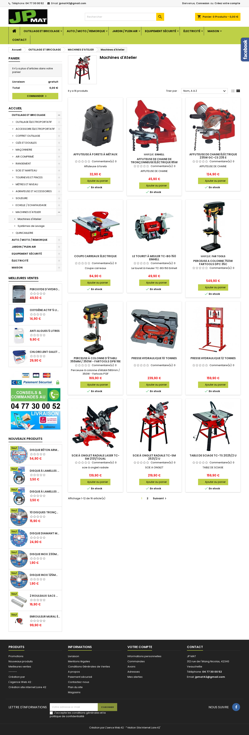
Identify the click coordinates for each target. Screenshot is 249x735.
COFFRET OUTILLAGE (28, 136)
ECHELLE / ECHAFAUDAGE (31, 205)
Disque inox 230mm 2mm (45, 554)
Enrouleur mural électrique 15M (45, 616)
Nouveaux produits (25, 438)
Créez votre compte (227, 3)
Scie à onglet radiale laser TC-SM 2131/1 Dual (95, 457)
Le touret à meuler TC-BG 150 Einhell (154, 257)
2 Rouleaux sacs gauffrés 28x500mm (45, 595)
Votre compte (139, 647)
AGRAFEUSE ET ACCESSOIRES (34, 191)
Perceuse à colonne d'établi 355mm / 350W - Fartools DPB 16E (95, 359)
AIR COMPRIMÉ (25, 156)
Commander (37, 96)
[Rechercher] (124, 17)
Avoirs (131, 666)
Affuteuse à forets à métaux (95, 154)
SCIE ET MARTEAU (26, 170)
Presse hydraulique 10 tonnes (154, 358)
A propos (74, 672)
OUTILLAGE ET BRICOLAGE (41, 31)
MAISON (213, 31)
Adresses (133, 672)
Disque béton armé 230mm (45, 450)
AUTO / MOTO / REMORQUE (86, 31)
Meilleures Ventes (23, 278)
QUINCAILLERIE (24, 233)
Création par (17, 677)
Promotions (16, 656)
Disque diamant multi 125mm (45, 533)
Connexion (202, 3)
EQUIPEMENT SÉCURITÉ (160, 31)
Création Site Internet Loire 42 (142, 727)
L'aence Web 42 (114, 727)
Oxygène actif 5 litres (45, 310)
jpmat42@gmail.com (72, 3)
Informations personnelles (144, 656)
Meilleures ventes (20, 666)
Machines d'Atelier (29, 219)
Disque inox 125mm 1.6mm (45, 575)
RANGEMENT (23, 163)
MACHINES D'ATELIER (28, 212)
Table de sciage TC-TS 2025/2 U (213, 455)
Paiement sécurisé (80, 677)
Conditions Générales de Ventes (89, 666)
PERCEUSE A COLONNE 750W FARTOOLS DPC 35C (213, 262)
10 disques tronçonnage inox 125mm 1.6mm (45, 512)
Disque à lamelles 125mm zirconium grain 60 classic (45, 491)
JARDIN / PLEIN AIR (125, 31)
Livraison (73, 656)
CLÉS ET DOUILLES (26, 143)
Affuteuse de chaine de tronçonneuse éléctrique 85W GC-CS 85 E (154, 162)
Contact (19, 40)
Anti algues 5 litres (45, 330)
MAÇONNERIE (24, 150)
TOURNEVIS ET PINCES (29, 177)
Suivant (160, 498)
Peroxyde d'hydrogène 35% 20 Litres (45, 289)
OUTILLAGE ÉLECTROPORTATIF (34, 122)
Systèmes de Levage (31, 226)
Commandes (136, 661)
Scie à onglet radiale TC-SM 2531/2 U (154, 457)
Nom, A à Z (205, 91)
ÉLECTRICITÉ (191, 31)
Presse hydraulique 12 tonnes (213, 358)
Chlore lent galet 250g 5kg (45, 351)
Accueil (15, 108)
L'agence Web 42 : (20, 682)
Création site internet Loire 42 (27, 687)
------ (13, 672)
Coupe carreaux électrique (95, 256)
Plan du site (75, 687)
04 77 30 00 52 (34, 3)
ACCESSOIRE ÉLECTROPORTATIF (35, 129)
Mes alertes (135, 677)
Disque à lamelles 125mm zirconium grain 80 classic (45, 470)
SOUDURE (22, 198)
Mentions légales (79, 661)
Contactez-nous (78, 682)
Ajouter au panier (97, 180)
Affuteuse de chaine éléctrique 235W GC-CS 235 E (213, 155)
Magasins (74, 692)
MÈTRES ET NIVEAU (27, 184)
